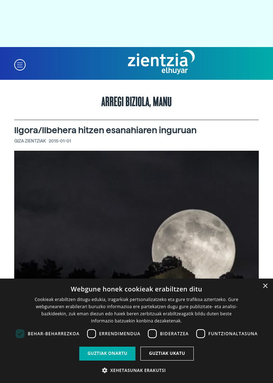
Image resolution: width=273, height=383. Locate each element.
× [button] (265, 286)
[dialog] (136, 331)
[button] (20, 64)
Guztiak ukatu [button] (167, 353)
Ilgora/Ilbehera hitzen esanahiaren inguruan (105, 130)
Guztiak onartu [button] (107, 353)
